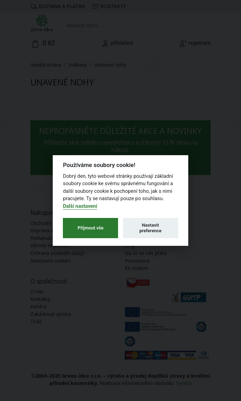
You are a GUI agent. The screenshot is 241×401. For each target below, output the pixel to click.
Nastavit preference (150, 227)
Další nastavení (80, 206)
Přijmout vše (90, 227)
